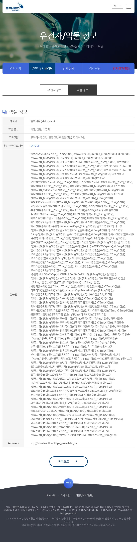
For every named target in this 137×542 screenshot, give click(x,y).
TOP (68, 483)
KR (118, 6)
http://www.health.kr (42, 443)
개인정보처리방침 (84, 495)
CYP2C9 (35, 145)
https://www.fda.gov (65, 443)
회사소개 (50, 495)
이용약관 (65, 495)
